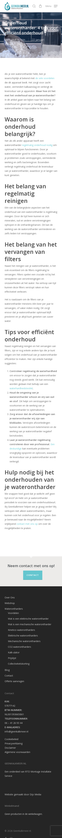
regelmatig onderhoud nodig (37, 145)
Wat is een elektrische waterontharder (28, 618)
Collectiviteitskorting (18, 663)
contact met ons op (27, 523)
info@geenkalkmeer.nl (16, 731)
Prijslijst (12, 658)
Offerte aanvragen (14, 681)
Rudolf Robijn (16, 40)
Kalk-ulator (14, 652)
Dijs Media (35, 794)
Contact (33, 575)
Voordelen (13, 613)
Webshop (10, 603)
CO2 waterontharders (19, 646)
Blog (20, 44)
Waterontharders (14, 608)
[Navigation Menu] (51, 6)
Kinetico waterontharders (21, 629)
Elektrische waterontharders (23, 635)
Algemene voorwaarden (17, 752)
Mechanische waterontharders (24, 641)
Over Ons (10, 597)
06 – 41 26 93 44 (13, 722)
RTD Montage (32, 771)
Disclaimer (10, 747)
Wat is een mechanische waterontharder (29, 624)
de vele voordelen (44, 78)
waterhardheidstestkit (21, 388)
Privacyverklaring (13, 743)
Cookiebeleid (11, 739)
